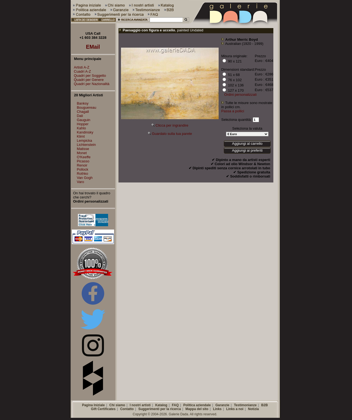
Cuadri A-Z (81, 71)
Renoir (82, 165)
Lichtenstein (86, 145)
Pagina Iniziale (93, 405)
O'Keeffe (83, 157)
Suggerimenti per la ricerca (159, 409)
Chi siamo (117, 405)
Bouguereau (86, 107)
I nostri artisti (140, 405)
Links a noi (234, 409)
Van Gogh (85, 178)
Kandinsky (85, 132)
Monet (82, 153)
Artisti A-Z (80, 67)
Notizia (253, 409)
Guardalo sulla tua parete (172, 134)
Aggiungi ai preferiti (247, 150)
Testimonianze (245, 405)
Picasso (83, 161)
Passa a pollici (232, 111)
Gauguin (83, 120)
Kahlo (81, 128)
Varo (80, 182)
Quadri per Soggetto (88, 75)
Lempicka (84, 140)
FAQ (175, 405)
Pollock (82, 169)
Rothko (82, 173)
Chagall (83, 112)
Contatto (127, 409)
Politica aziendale (197, 405)
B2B (264, 405)
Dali (80, 116)
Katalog (161, 405)
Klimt (81, 136)
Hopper (83, 124)
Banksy (83, 103)
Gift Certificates (103, 409)
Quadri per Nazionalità (90, 84)
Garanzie (222, 405)
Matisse (83, 149)
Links (217, 409)
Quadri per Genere (87, 80)
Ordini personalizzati (240, 94)
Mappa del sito (196, 409)
